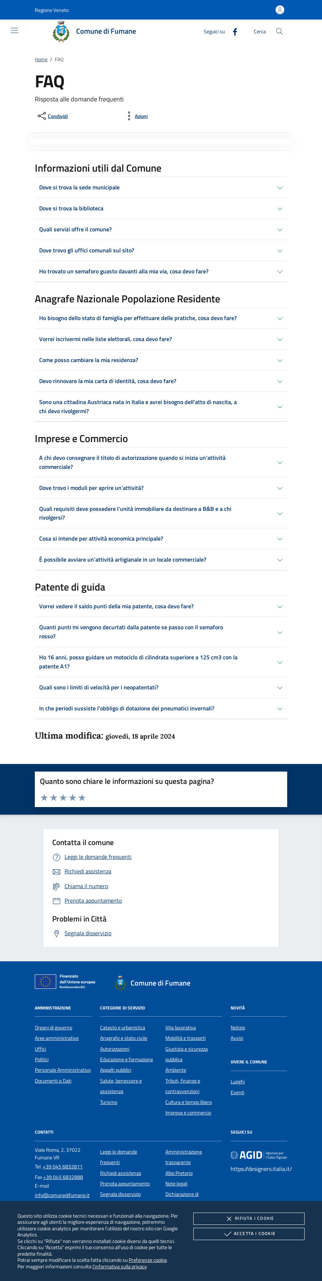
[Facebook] (232, 31)
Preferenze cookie (148, 1260)
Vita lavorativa (180, 1028)
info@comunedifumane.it (62, 1195)
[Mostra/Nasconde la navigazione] (14, 30)
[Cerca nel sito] (279, 31)
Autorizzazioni (114, 1049)
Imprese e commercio (188, 1113)
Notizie (238, 1028)
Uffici (40, 1049)
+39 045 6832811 (63, 1167)
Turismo (108, 1102)
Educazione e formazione (126, 1059)
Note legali (176, 1184)
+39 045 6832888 (63, 1177)
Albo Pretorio (179, 1173)
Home (41, 59)
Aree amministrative (57, 1038)
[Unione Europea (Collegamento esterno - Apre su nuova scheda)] (67, 983)
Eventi (237, 1092)
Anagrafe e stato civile (123, 1038)
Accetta (249, 1234)
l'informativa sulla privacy (119, 1266)
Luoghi (238, 1081)
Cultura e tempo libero (188, 1102)
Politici (42, 1059)
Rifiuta (248, 1219)
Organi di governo (53, 1028)
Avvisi (237, 1038)
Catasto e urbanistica (122, 1028)
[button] (52, 10)
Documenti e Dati (53, 1081)
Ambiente (175, 1070)
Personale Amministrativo (63, 1070)
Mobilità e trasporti (185, 1038)
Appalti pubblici (115, 1070)
